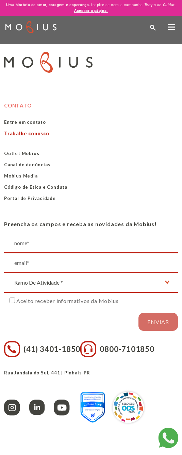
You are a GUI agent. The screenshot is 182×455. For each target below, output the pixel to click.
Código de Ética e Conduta (35, 187)
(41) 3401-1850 (42, 349)
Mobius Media (21, 176)
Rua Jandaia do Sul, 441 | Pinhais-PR (47, 372)
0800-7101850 (117, 349)
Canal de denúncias (27, 164)
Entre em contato (25, 122)
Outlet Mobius (21, 153)
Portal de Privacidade (30, 198)
